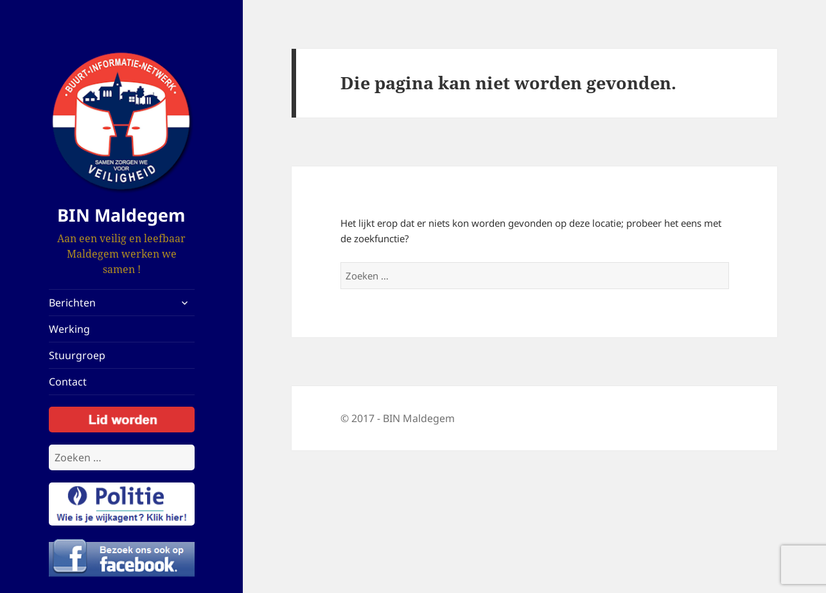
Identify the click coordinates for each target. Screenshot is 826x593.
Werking (69, 329)
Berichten (72, 303)
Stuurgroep (77, 355)
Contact (68, 382)
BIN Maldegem (121, 215)
